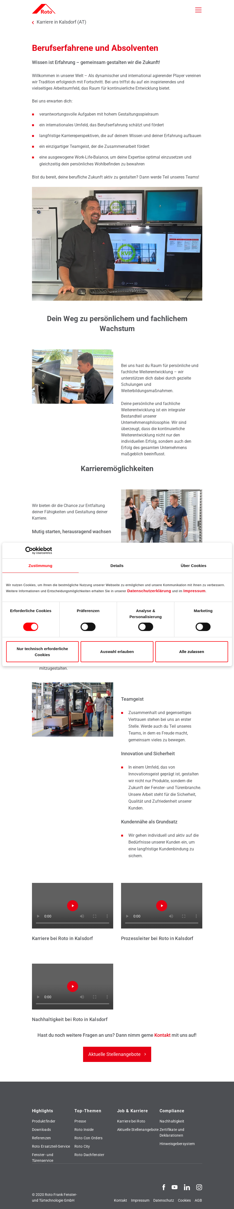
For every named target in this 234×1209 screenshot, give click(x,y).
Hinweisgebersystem (177, 1144)
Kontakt (163, 1035)
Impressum (194, 591)
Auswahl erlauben (117, 651)
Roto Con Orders (88, 1138)
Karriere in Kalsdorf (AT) (61, 22)
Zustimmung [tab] (40, 565)
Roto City (82, 1146)
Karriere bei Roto (131, 1121)
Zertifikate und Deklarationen (172, 1132)
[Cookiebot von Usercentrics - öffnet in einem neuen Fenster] (29, 550)
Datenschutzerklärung (149, 591)
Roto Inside (84, 1129)
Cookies (184, 1200)
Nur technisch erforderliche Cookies (42, 651)
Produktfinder (44, 1121)
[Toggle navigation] (198, 10)
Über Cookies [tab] (193, 565)
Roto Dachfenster (89, 1155)
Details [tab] (117, 565)
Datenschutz (163, 1200)
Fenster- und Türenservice (42, 1158)
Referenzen (41, 1138)
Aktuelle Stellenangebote (114, 1054)
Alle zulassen (191, 651)
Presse (80, 1121)
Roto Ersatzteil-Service (51, 1146)
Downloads (41, 1129)
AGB (198, 1200)
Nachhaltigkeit (172, 1121)
